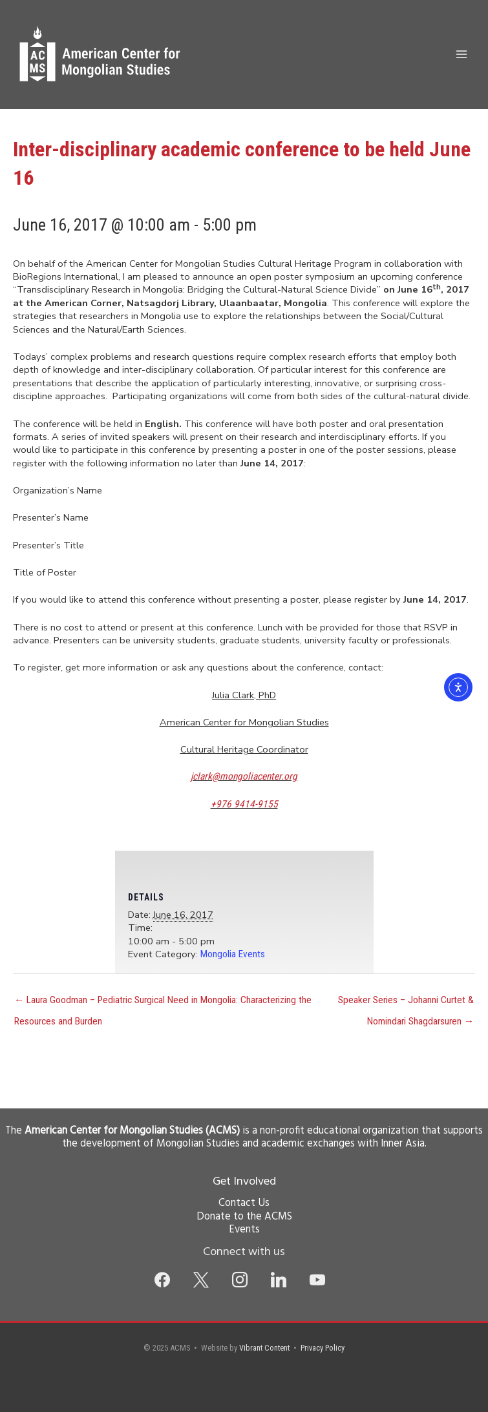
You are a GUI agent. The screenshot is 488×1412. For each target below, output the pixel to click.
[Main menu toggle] (461, 54)
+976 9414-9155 (244, 804)
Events (244, 1229)
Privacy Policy (323, 1348)
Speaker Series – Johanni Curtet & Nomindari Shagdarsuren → (406, 1003)
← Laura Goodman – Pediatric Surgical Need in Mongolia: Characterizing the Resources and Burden (163, 1003)
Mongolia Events (232, 954)
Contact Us (244, 1203)
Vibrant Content (264, 1348)
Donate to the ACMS (244, 1217)
